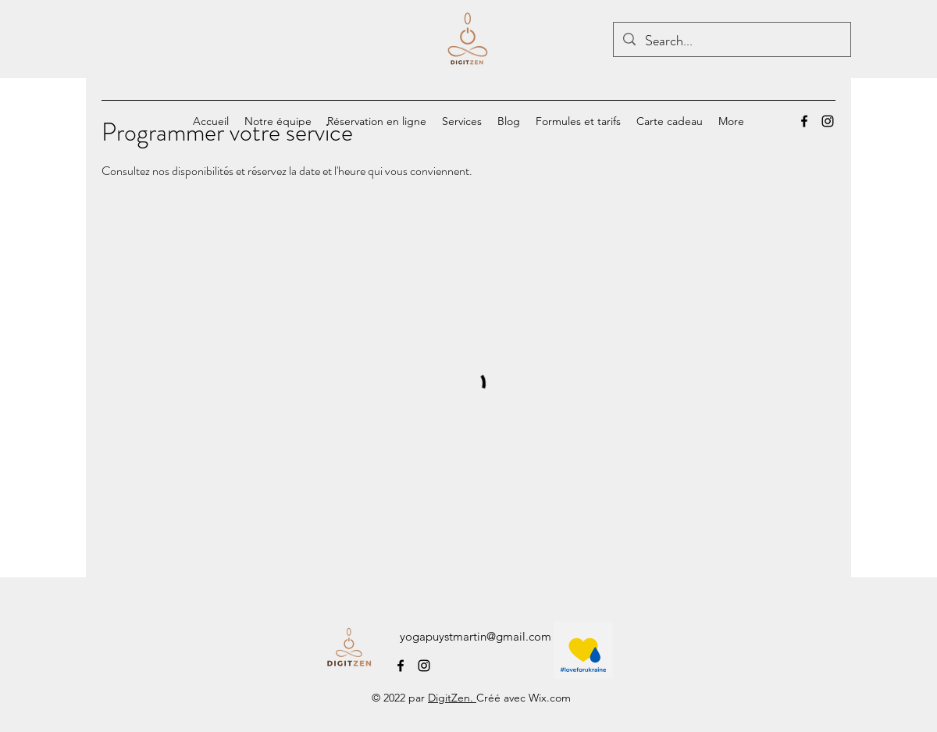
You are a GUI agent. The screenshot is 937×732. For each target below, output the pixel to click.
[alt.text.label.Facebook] (804, 121)
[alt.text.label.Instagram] (827, 121)
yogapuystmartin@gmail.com (475, 636)
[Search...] (731, 41)
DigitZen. (452, 698)
